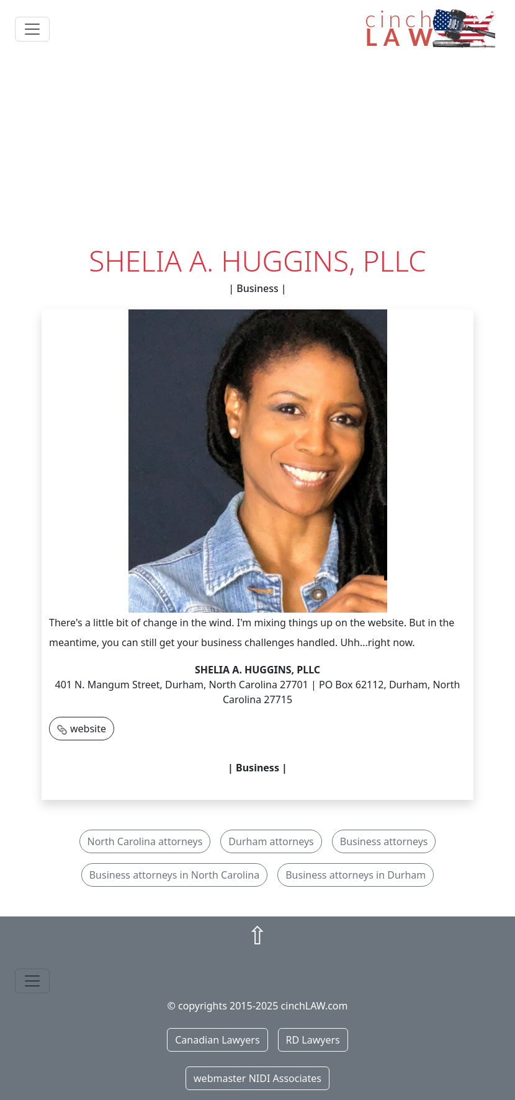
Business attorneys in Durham (355, 875)
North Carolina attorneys (145, 841)
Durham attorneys (270, 841)
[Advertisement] (257, 150)
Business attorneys (384, 841)
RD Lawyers (313, 1040)
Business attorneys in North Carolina (174, 875)
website (88, 728)
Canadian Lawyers (217, 1040)
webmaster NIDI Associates (257, 1078)
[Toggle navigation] (32, 29)
